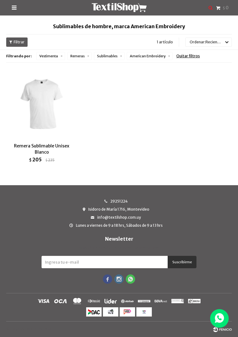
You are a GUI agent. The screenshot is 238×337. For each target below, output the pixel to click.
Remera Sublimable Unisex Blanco (41, 149)
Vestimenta (48, 56)
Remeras (77, 56)
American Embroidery (147, 56)
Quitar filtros (188, 56)
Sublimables (107, 56)
